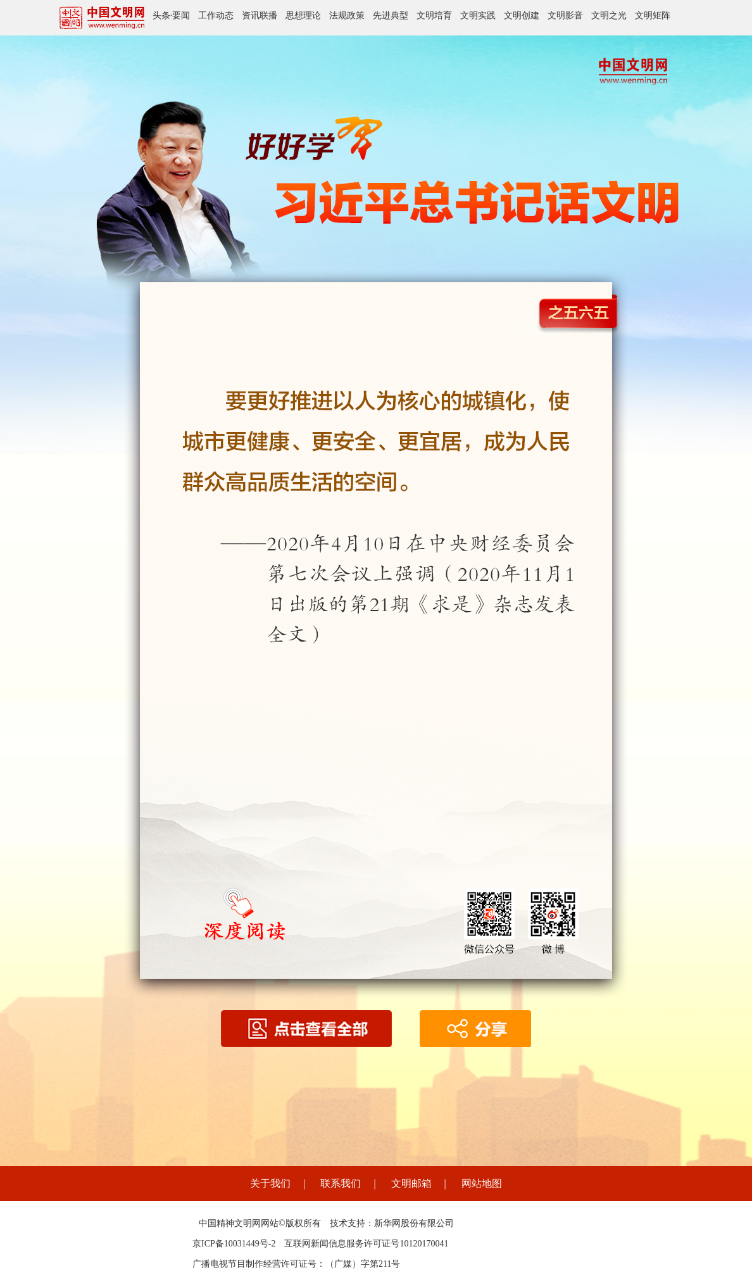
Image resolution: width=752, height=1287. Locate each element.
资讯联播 (259, 15)
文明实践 (478, 15)
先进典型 (390, 15)
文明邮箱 (411, 1183)
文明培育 (434, 15)
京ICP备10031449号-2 (233, 1243)
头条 (161, 15)
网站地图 (481, 1183)
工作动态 (216, 15)
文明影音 (565, 15)
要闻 (181, 15)
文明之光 (609, 15)
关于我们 (270, 1183)
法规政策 (347, 15)
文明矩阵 (652, 15)
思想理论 (303, 15)
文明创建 (521, 15)
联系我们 (340, 1183)
